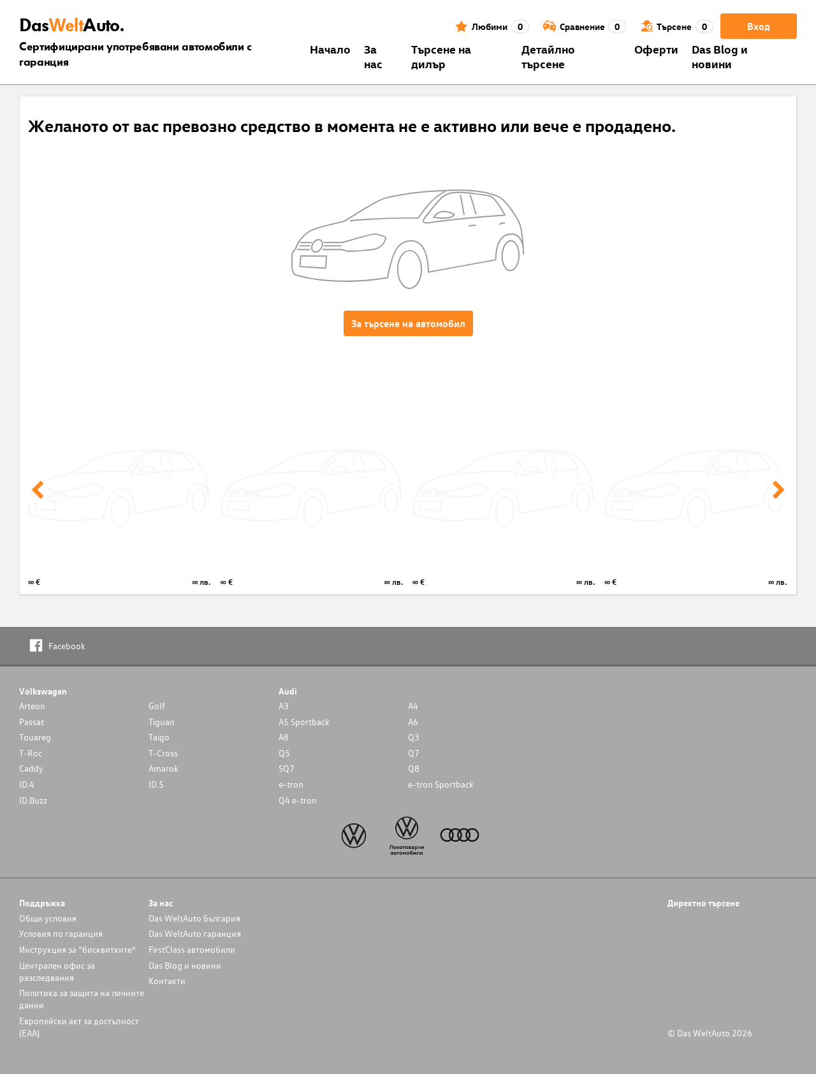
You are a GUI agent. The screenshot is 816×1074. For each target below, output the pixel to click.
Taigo (159, 737)
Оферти (656, 48)
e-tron (291, 784)
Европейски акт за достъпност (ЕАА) (79, 1027)
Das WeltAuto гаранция (195, 933)
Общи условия (47, 918)
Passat (31, 722)
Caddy (31, 768)
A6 (413, 722)
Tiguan (162, 722)
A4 (413, 706)
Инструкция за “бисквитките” (77, 949)
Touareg (35, 737)
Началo (330, 48)
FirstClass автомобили (192, 949)
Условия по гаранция (61, 933)
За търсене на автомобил (408, 323)
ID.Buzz (33, 800)
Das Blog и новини (720, 56)
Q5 (284, 753)
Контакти (167, 981)
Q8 (413, 768)
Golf (157, 706)
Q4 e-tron (298, 800)
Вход (758, 26)
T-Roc (30, 753)
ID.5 (156, 784)
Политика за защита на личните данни (81, 999)
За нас (373, 56)
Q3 (413, 737)
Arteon (32, 706)
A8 (284, 737)
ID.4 (26, 784)
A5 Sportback (304, 722)
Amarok (163, 768)
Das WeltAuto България (194, 918)
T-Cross (163, 753)
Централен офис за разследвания (57, 971)
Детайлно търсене (548, 56)
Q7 (413, 753)
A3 (284, 706)
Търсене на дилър (441, 56)
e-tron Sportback (441, 784)
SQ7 (287, 768)
